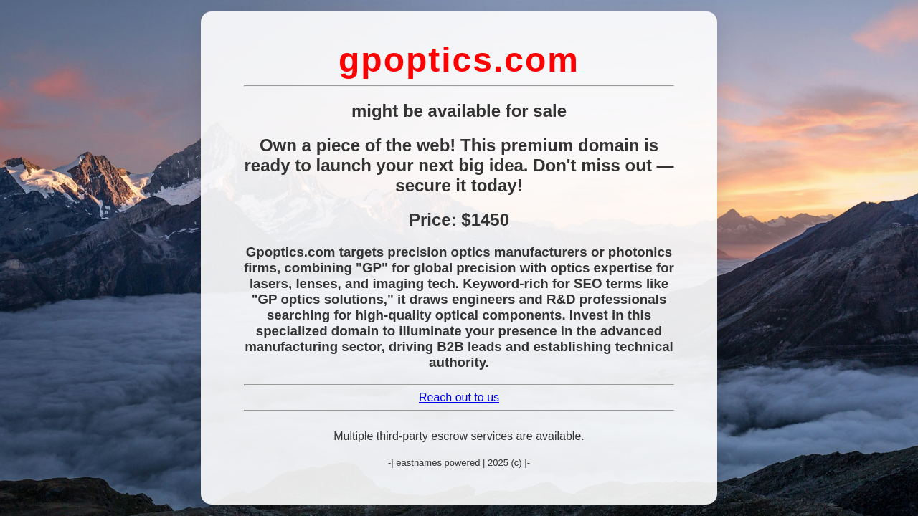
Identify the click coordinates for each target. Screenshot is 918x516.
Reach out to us (459, 397)
